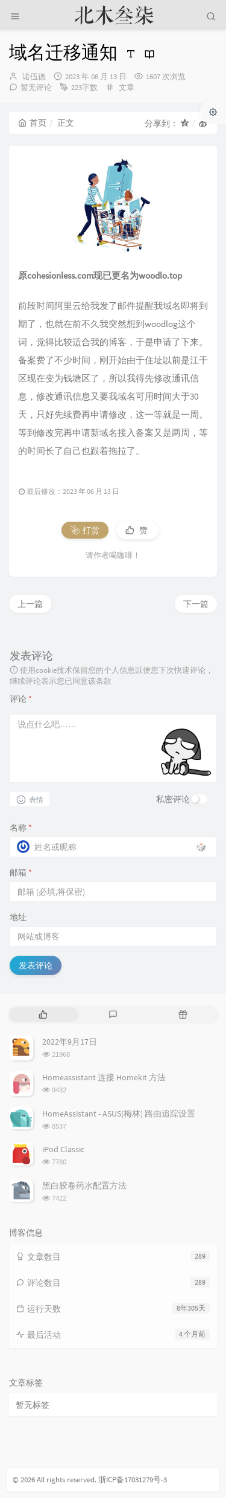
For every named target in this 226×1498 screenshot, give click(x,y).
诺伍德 (34, 76)
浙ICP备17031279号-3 (132, 1479)
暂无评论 (36, 87)
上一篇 (30, 603)
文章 (126, 87)
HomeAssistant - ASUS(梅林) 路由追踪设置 (118, 1113)
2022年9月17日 (69, 1041)
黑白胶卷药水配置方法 (84, 1185)
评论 (21, 698)
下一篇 (196, 603)
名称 (21, 827)
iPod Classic (63, 1149)
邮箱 (21, 872)
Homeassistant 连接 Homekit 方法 (104, 1077)
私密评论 (173, 799)
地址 (18, 917)
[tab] (43, 1014)
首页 (32, 122)
